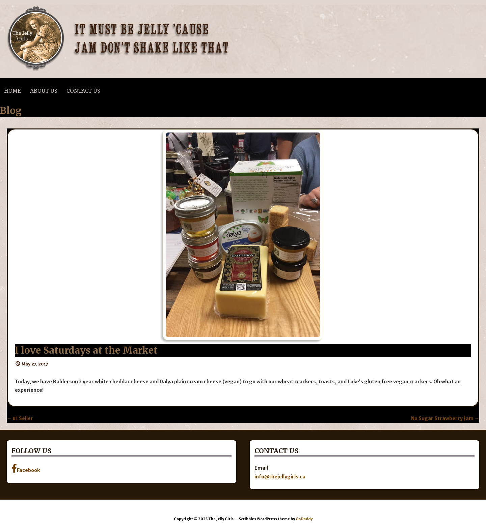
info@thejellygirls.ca (279, 477)
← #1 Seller (20, 418)
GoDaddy (304, 519)
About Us (43, 91)
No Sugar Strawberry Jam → (445, 418)
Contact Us (83, 91)
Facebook (25, 468)
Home (12, 91)
